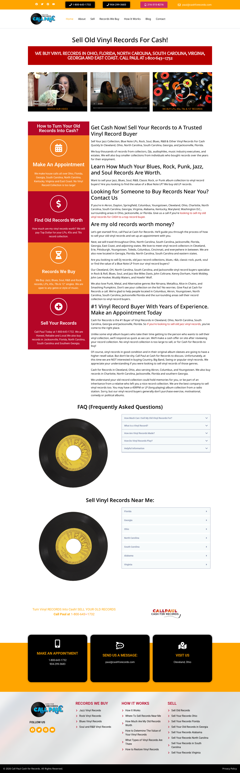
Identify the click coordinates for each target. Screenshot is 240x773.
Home (69, 19)
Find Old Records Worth (59, 220)
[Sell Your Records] (58, 306)
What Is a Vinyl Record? (136, 425)
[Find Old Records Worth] (58, 203)
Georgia (128, 520)
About (82, 19)
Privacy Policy (229, 768)
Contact (160, 19)
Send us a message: (120, 655)
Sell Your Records (59, 323)
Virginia (128, 564)
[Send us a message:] (120, 646)
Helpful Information (134, 448)
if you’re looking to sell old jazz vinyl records (174, 324)
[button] (57, 92)
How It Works (132, 19)
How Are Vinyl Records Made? (139, 433)
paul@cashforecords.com (120, 662)
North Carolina (131, 538)
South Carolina (132, 547)
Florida (127, 511)
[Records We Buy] (58, 255)
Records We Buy (109, 19)
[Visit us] (182, 646)
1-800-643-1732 (58, 660)
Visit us (182, 655)
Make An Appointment (58, 164)
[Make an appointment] (57, 644)
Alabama (128, 555)
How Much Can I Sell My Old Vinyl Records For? (148, 418)
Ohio (126, 529)
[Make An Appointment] (58, 147)
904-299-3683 (57, 664)
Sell (92, 19)
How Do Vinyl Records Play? (138, 441)
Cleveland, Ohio (182, 662)
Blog (148, 19)
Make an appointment (57, 653)
